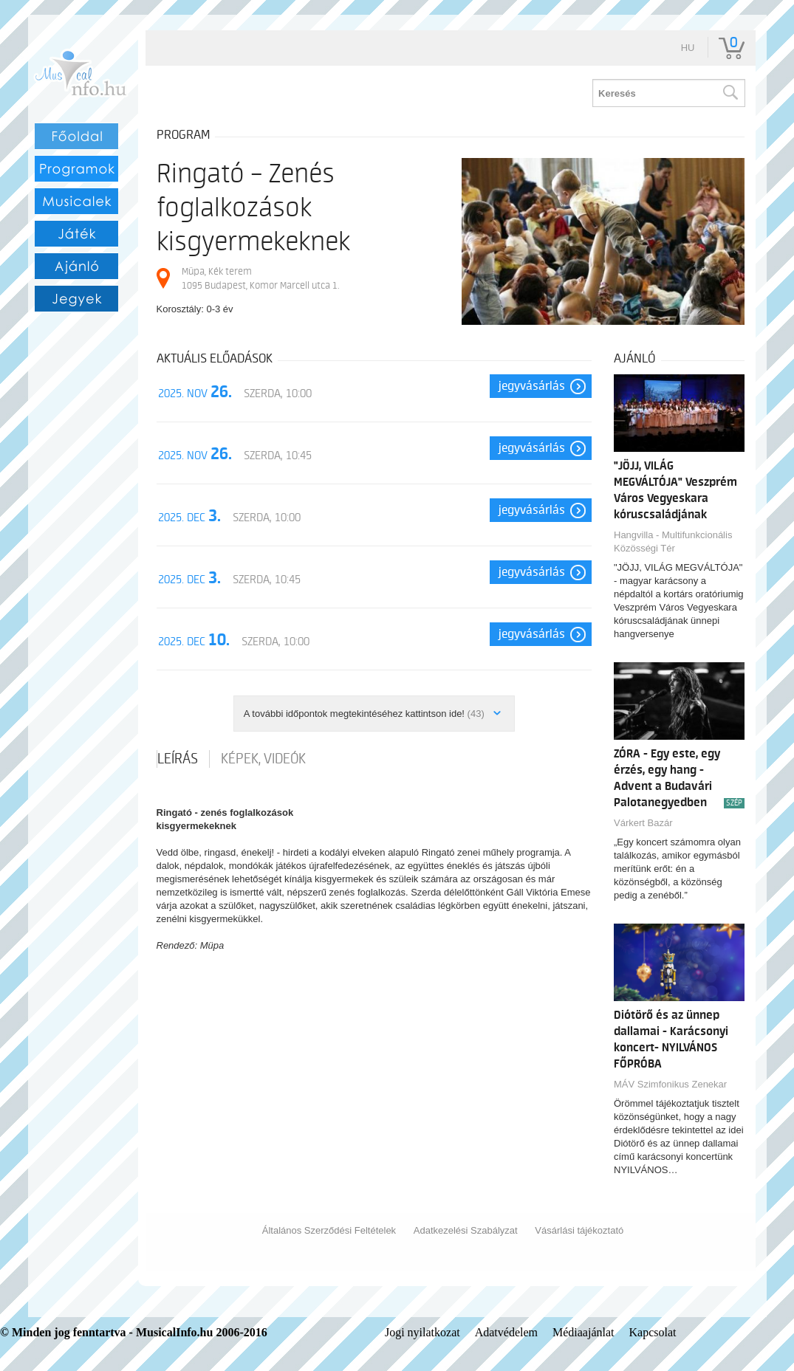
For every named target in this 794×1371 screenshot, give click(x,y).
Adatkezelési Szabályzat (466, 1230)
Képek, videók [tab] (263, 759)
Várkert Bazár (643, 822)
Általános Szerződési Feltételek (329, 1230)
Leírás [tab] (177, 759)
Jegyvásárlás (532, 386)
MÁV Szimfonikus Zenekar (670, 1084)
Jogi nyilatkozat (422, 1332)
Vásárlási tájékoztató (579, 1230)
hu (688, 47)
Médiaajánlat (583, 1332)
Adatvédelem (506, 1332)
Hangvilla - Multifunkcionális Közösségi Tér (673, 541)
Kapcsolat (653, 1332)
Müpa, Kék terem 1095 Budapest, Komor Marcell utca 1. (260, 278)
